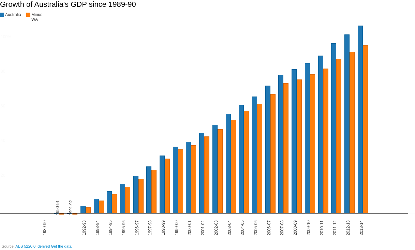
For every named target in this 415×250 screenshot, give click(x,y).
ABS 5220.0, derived (32, 246)
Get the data (61, 246)
